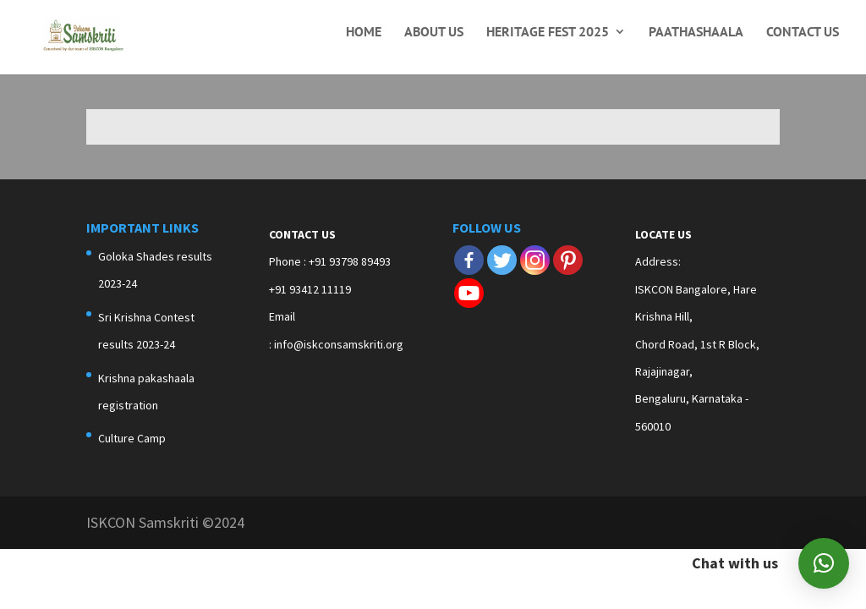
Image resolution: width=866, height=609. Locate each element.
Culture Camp (132, 438)
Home (363, 32)
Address (656, 261)
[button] (823, 563)
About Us (433, 32)
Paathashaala (696, 32)
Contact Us (802, 32)
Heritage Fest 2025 (547, 32)
